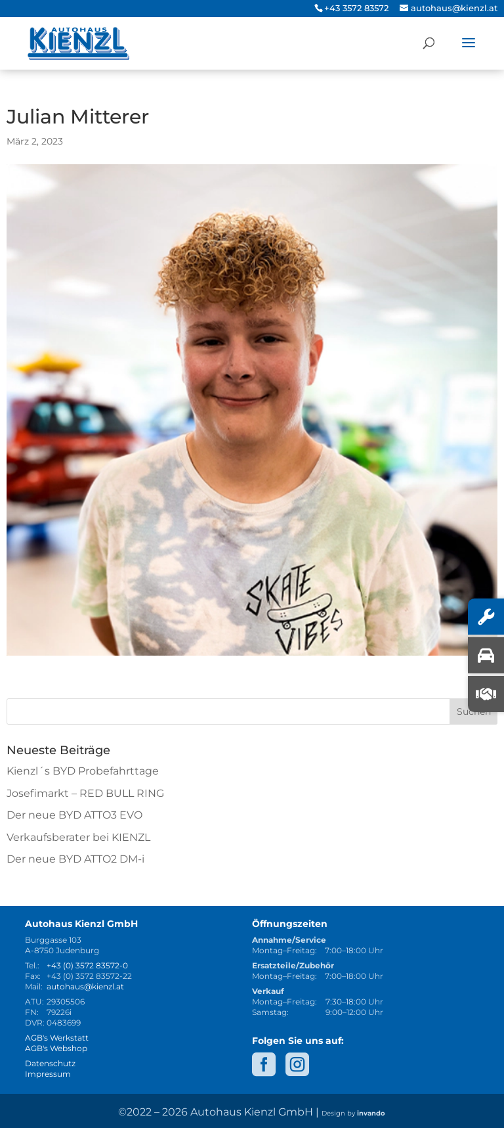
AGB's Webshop (56, 1048)
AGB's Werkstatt (57, 1038)
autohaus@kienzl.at (85, 986)
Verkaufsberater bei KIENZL (78, 837)
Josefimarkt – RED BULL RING (85, 793)
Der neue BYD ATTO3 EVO (74, 815)
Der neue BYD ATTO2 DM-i (75, 859)
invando (371, 1113)
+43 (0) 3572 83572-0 (87, 965)
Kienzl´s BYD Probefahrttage (83, 771)
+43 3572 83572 (356, 8)
